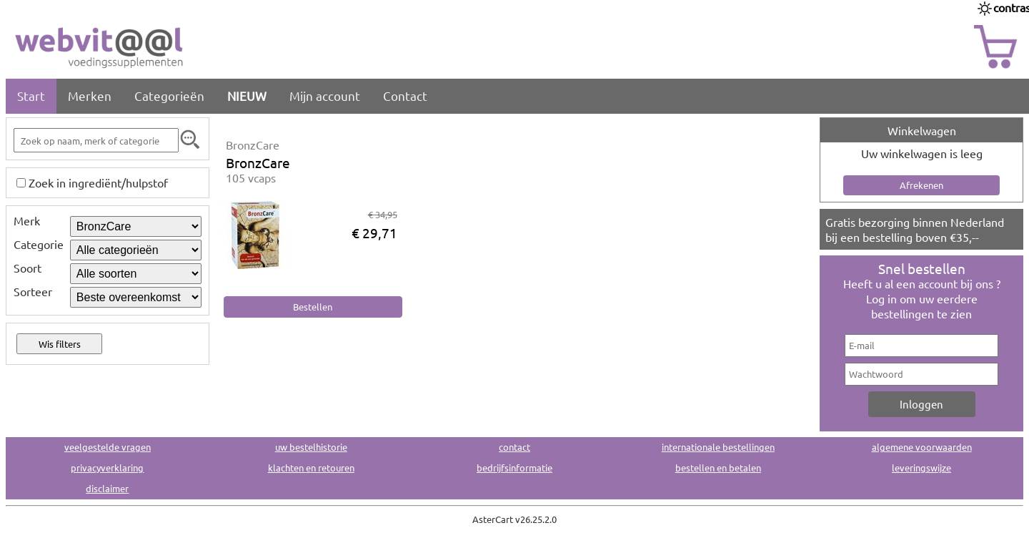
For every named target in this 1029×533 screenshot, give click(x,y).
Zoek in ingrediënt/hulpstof (98, 182)
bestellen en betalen (718, 467)
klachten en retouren (311, 467)
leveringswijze (921, 467)
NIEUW (247, 95)
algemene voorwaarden (922, 447)
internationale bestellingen (718, 447)
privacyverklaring (107, 467)
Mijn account (324, 95)
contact (514, 447)
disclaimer (107, 488)
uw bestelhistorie (311, 447)
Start (31, 95)
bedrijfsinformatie (514, 467)
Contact (405, 95)
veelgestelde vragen (107, 447)
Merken (89, 95)
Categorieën (169, 95)
